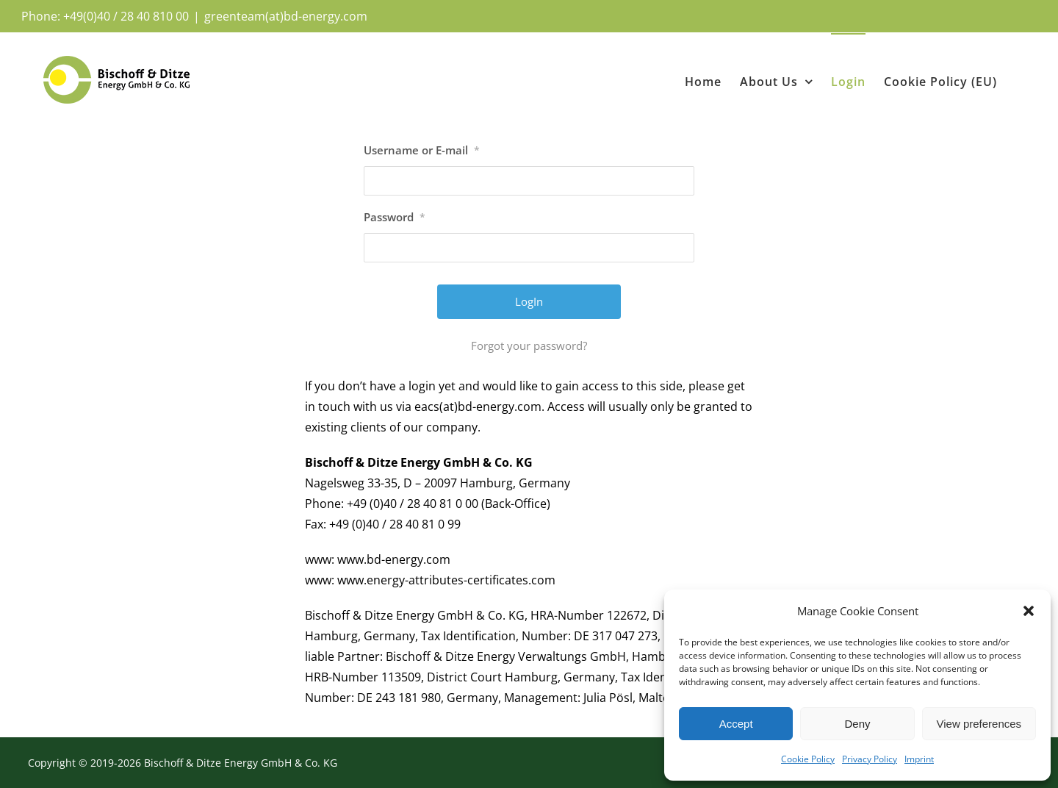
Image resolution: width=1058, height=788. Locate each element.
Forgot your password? (529, 345)
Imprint (919, 759)
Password (394, 216)
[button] (1028, 610)
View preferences (979, 723)
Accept (736, 723)
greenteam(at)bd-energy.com (285, 16)
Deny (857, 723)
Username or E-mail (422, 150)
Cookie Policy (808, 759)
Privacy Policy (869, 759)
